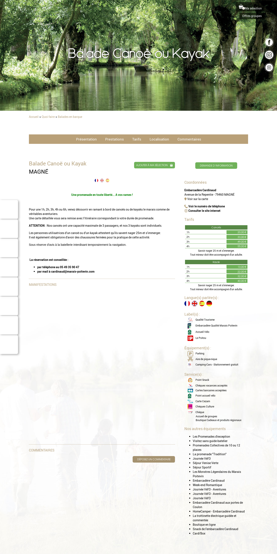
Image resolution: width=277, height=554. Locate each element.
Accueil (34, 117)
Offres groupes (252, 16)
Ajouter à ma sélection (152, 165)
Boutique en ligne (204, 525)
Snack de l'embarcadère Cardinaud (215, 529)
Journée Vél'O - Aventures (209, 490)
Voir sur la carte (196, 200)
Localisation (159, 139)
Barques (9, 235)
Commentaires (189, 139)
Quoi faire (9, 313)
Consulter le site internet (202, 211)
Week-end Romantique (207, 485)
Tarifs (136, 139)
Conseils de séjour (9, 292)
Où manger (9, 274)
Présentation (86, 139)
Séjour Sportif (202, 468)
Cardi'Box (199, 534)
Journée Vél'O (202, 459)
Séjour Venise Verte (205, 463)
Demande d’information (216, 166)
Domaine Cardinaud (9, 350)
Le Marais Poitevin (9, 215)
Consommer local (9, 331)
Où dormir (9, 255)
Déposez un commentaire (153, 460)
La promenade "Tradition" (210, 454)
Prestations (114, 139)
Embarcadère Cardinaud (209, 481)
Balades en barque (70, 117)
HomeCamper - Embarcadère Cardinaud (219, 512)
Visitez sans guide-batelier (210, 441)
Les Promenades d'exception (211, 437)
